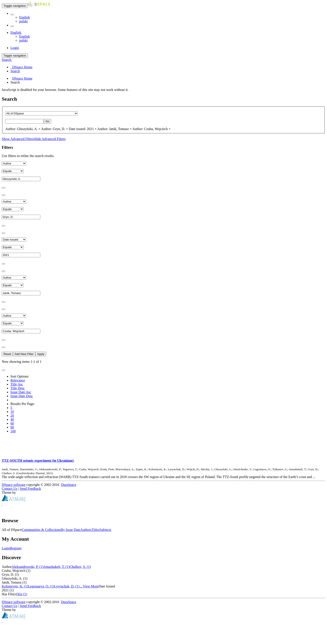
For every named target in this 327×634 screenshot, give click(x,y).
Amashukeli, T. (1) (56, 567)
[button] (12, 14)
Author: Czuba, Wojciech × (151, 129)
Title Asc (16, 384)
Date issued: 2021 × (83, 129)
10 (12, 411)
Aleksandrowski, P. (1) (27, 567)
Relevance (17, 380)
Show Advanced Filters (18, 139)
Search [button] (7, 60)
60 (12, 423)
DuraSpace (68, 485)
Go (47, 121)
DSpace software (13, 485)
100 (13, 431)
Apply (40, 354)
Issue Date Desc (21, 396)
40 (12, 419)
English (24, 17)
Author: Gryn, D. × (54, 129)
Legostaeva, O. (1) (41, 586)
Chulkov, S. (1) (80, 567)
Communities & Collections (41, 530)
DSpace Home (22, 78)
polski (23, 21)
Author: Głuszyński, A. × (22, 129)
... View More (88, 586)
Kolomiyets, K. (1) (15, 586)
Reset (7, 354)
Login (6, 548)
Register (16, 548)
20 (12, 415)
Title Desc (17, 388)
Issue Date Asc (20, 392)
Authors (86, 530)
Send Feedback (30, 488)
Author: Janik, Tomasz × (114, 129)
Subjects (105, 530)
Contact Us (9, 488)
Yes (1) (22, 594)
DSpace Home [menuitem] (21, 67)
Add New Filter (24, 354)
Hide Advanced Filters (50, 139)
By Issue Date (70, 530)
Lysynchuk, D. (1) (66, 586)
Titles (95, 530)
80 (12, 427)
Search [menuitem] (15, 71)
